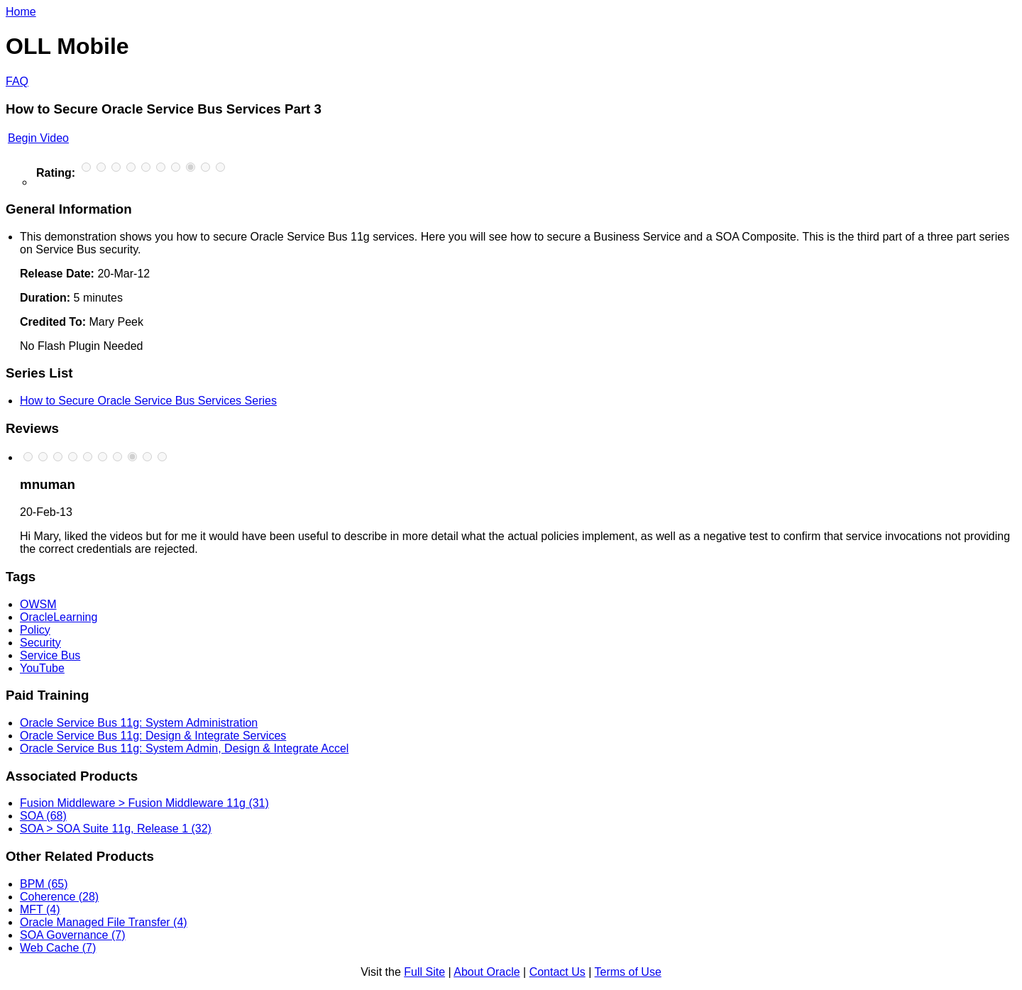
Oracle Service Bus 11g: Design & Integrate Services (153, 736)
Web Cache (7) (58, 948)
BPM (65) (44, 884)
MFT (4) (40, 909)
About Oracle (487, 972)
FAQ (17, 81)
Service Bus (50, 655)
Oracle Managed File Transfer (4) (103, 922)
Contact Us (557, 972)
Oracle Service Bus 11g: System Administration (139, 723)
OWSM (38, 604)
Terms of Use (628, 972)
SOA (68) (43, 816)
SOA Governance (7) (73, 935)
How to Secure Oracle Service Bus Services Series (148, 401)
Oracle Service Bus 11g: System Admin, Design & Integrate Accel (184, 748)
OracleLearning (58, 617)
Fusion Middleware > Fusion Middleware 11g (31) (144, 803)
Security (40, 643)
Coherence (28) (59, 897)
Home (21, 12)
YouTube (42, 668)
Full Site (424, 972)
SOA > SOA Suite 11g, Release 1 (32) (115, 829)
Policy (35, 630)
